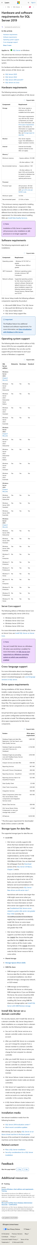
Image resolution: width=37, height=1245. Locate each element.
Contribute (5, 1237)
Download (27, 864)
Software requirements (10, 37)
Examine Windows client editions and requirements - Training (18, 1190)
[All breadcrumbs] (3, 7)
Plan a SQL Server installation (15, 1149)
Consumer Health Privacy (9, 1239)
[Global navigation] (2, 2)
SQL (8, 7)
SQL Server (16, 7)
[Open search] (28, 2)
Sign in (33, 2)
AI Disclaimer (5, 1234)
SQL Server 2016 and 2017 (14, 80)
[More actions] (33, 7)
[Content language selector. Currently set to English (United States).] (11, 1224)
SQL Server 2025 (11, 74)
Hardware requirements (10, 34)
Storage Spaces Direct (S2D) (15, 963)
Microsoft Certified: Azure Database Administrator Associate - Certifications (17, 1203)
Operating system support (11, 40)
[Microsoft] (18, 2)
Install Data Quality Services (17, 218)
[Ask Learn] (30, 7)
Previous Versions (17, 1234)
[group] (18, 482)
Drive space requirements (26, 125)
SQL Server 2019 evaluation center (17, 1124)
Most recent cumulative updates (16, 1127)
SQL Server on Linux (12, 82)
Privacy (12, 1237)
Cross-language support (10, 42)
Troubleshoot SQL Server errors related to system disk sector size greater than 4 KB (21, 911)
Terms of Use (25, 1239)
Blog (26, 1234)
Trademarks (5, 1242)
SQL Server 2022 (11, 77)
